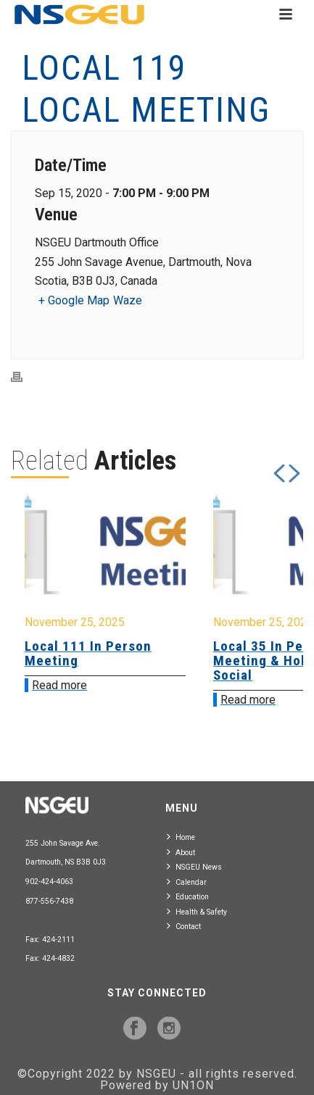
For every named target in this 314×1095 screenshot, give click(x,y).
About (181, 851)
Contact (184, 925)
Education (188, 896)
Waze (127, 300)
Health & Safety (197, 911)
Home (181, 836)
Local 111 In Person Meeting (88, 653)
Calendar (187, 881)
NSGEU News (194, 866)
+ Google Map (74, 300)
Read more (59, 685)
